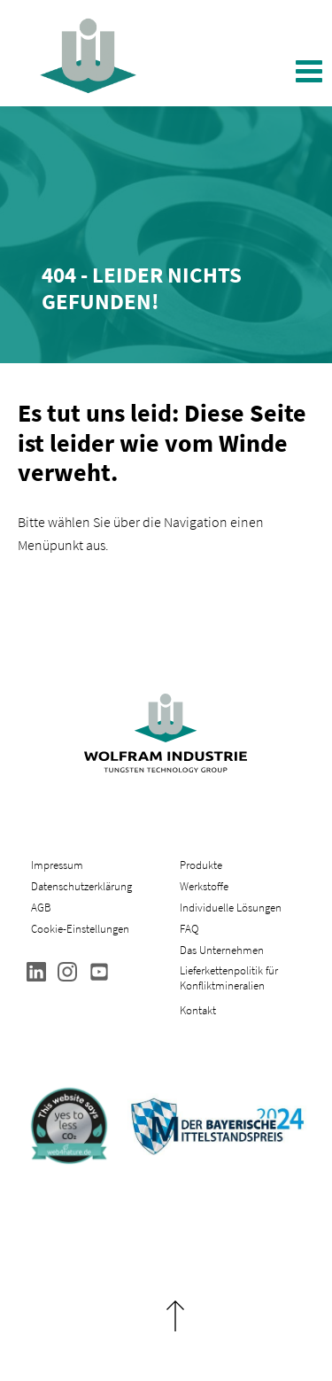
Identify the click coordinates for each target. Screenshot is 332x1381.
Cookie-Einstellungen (80, 928)
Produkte (201, 865)
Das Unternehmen (222, 950)
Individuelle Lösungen (231, 907)
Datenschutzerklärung (81, 886)
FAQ (189, 928)
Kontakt (198, 1010)
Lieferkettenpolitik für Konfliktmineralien (229, 978)
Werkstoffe (204, 886)
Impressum (57, 865)
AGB (41, 907)
